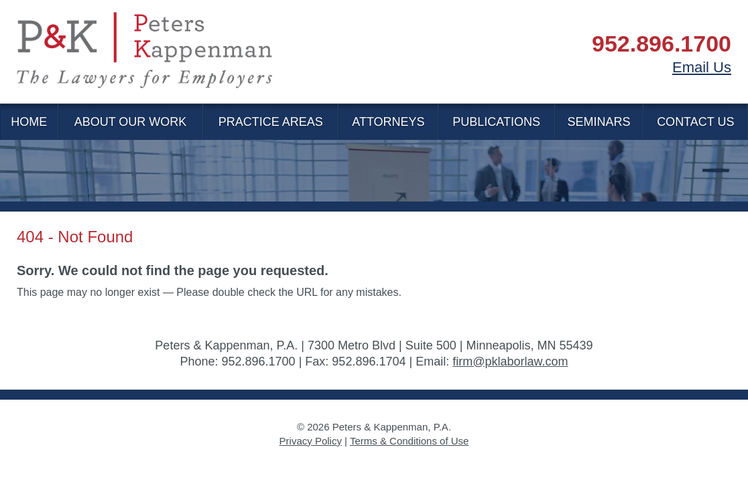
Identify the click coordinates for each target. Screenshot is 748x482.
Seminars (599, 122)
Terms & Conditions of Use (409, 441)
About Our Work (130, 122)
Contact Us (695, 122)
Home (29, 122)
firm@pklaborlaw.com (510, 361)
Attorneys (388, 122)
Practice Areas (271, 122)
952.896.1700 (661, 43)
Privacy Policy (310, 441)
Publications (496, 122)
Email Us (701, 67)
